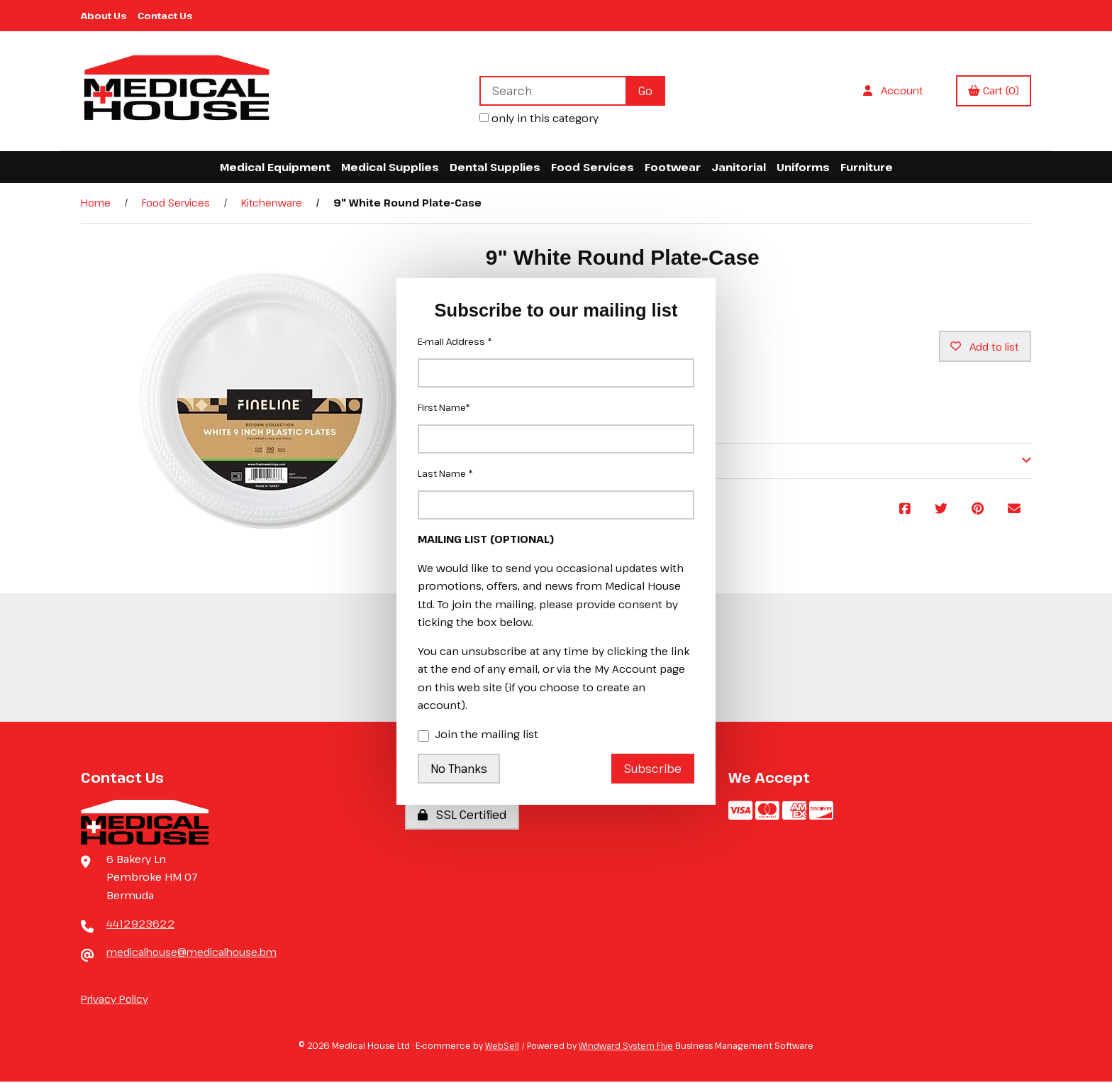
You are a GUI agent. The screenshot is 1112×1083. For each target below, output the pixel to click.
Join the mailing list (478, 735)
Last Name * (445, 473)
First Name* (444, 407)
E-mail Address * (455, 341)
